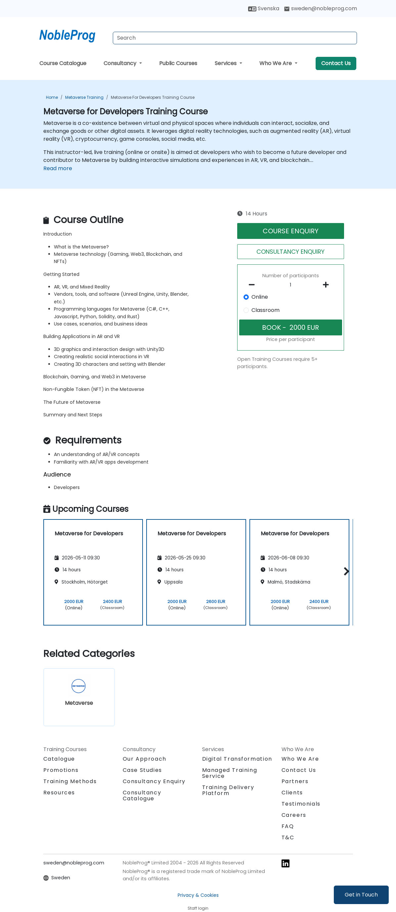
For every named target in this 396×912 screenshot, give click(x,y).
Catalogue (59, 759)
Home (52, 97)
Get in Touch (361, 894)
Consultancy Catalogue (142, 795)
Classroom (265, 310)
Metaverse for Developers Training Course (153, 97)
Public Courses (178, 63)
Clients (292, 792)
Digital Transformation (237, 759)
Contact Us (336, 63)
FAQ (288, 826)
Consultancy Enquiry (154, 781)
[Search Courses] (235, 38)
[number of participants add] (327, 285)
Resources (59, 792)
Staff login (198, 908)
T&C (288, 837)
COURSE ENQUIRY (291, 231)
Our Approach (144, 759)
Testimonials (301, 804)
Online (259, 297)
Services (226, 63)
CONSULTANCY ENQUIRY (290, 251)
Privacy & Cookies (198, 895)
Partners (295, 781)
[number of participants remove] (253, 285)
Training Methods (70, 781)
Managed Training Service (229, 773)
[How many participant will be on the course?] (290, 285)
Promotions (61, 770)
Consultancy (121, 63)
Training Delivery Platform (228, 790)
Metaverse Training (84, 97)
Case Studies (142, 770)
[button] (345, 571)
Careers (294, 815)
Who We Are (276, 63)
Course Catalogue (62, 63)
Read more (57, 168)
